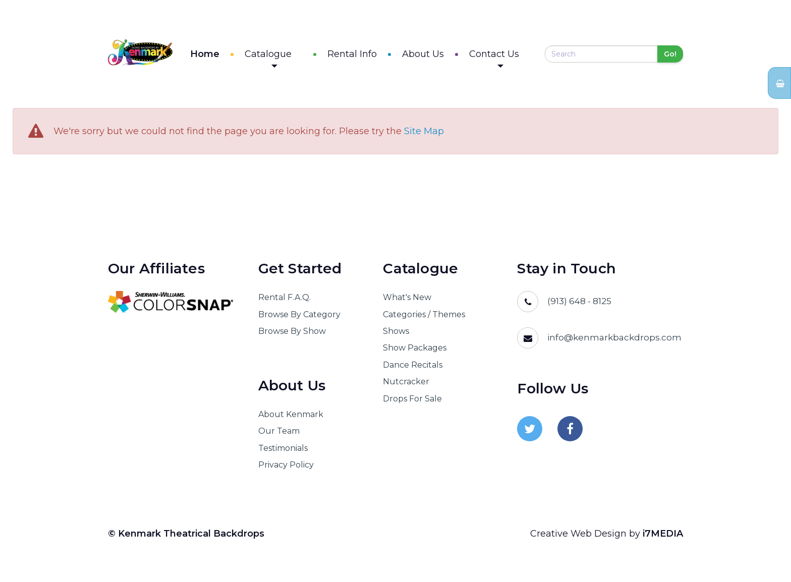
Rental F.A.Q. (284, 300)
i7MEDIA (663, 536)
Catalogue (289, 59)
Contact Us (505, 59)
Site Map (424, 134)
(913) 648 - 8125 (579, 304)
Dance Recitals (412, 368)
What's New (407, 300)
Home (226, 55)
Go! (670, 55)
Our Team (279, 434)
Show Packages (414, 351)
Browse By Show (292, 334)
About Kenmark (290, 417)
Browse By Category (299, 317)
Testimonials (283, 451)
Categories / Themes (424, 317)
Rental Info (362, 55)
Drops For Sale (412, 401)
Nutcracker (406, 384)
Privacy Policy (286, 468)
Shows (396, 334)
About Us (434, 55)
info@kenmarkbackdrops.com (614, 340)
